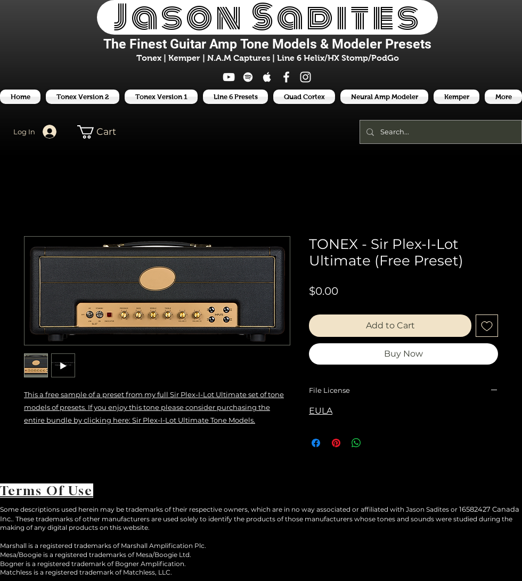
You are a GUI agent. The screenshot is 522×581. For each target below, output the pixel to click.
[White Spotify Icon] (248, 77)
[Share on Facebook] (315, 443)
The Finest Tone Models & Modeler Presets (267, 44)
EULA (320, 411)
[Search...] (439, 131)
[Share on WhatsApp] (356, 443)
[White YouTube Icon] (229, 77)
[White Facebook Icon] (286, 77)
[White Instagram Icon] (305, 77)
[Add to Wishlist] (487, 325)
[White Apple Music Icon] (267, 77)
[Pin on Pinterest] (336, 443)
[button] (235, 97)
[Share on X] (376, 443)
